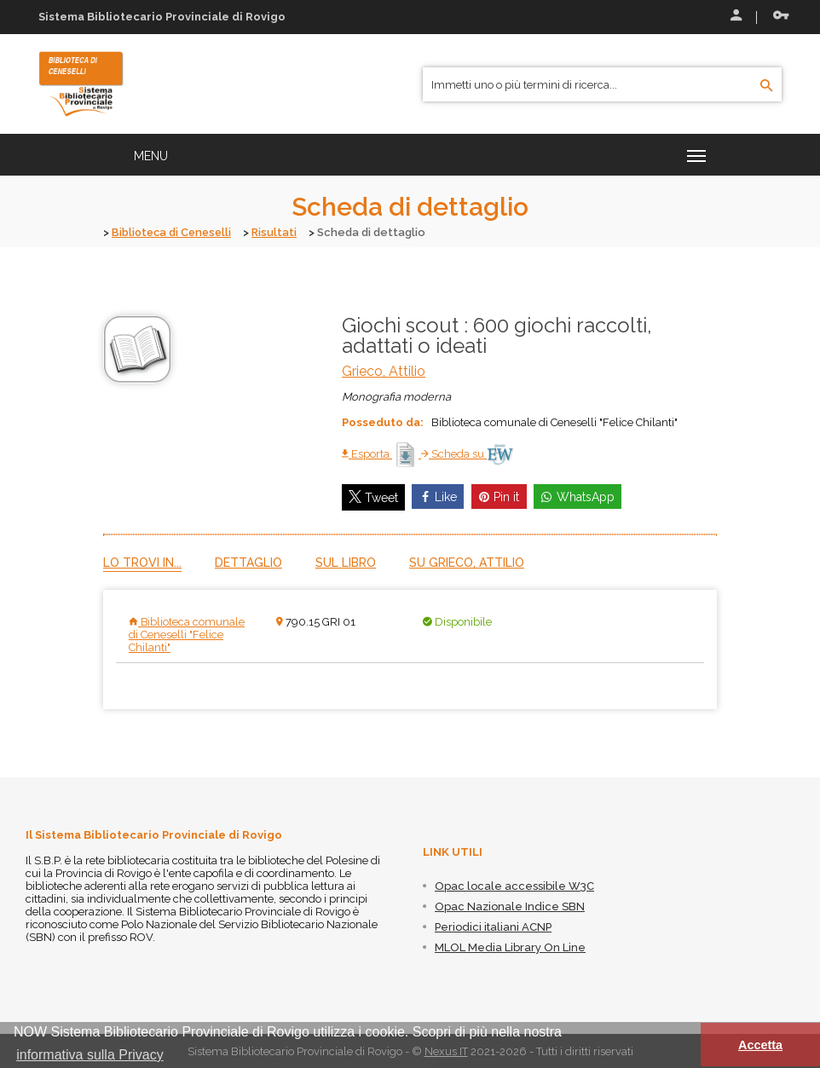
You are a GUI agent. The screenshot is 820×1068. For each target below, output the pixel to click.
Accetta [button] (760, 1045)
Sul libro (345, 562)
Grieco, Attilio (383, 370)
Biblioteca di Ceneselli (174, 232)
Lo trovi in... (142, 562)
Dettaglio (248, 562)
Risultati (279, 232)
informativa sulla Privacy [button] (90, 1055)
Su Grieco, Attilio (466, 562)
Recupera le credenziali (780, 15)
